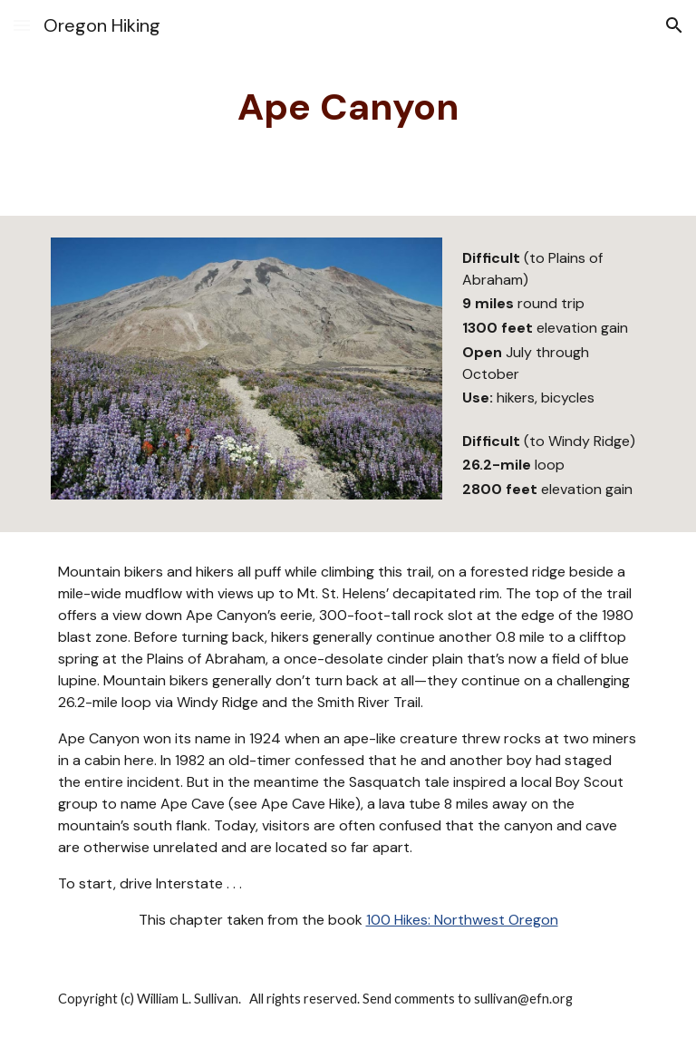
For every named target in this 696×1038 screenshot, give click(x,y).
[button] (22, 25)
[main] (347, 108)
